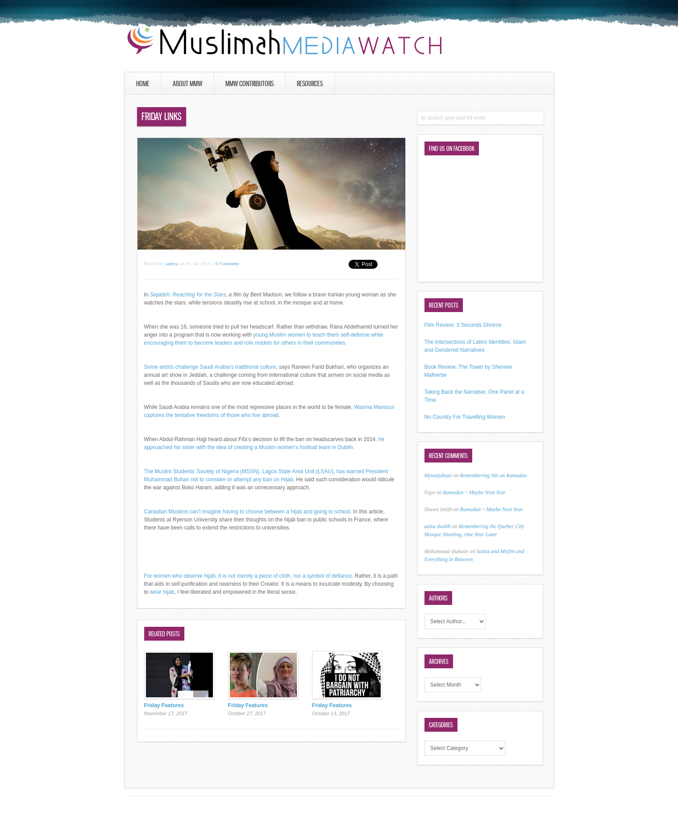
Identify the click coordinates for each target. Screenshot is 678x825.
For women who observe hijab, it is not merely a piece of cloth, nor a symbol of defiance (248, 576)
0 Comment (227, 263)
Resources (310, 83)
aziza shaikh (437, 526)
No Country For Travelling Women (464, 417)
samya (171, 263)
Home (143, 83)
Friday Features (164, 705)
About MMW (187, 83)
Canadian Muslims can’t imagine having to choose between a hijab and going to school (247, 511)
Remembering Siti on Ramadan (493, 475)
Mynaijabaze (438, 475)
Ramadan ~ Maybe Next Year (474, 492)
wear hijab (162, 592)
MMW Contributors (249, 83)
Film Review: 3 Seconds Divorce (463, 325)
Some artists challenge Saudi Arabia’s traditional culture (210, 367)
